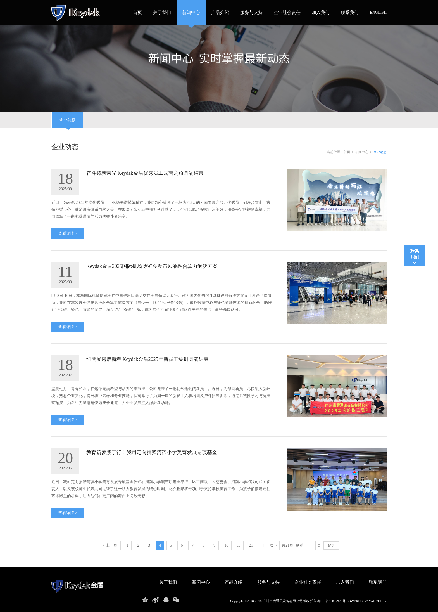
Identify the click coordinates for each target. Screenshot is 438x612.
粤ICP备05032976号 (331, 601)
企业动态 (67, 123)
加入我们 (321, 12)
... (238, 545)
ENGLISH (378, 12)
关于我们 (162, 12)
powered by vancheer (366, 601)
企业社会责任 (287, 12)
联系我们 (350, 12)
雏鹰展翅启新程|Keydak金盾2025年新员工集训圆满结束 (147, 359)
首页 (137, 12)
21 (251, 545)
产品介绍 (220, 12)
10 (226, 545)
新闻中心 (191, 12)
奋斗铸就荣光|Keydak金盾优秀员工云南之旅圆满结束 (145, 173)
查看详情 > (67, 233)
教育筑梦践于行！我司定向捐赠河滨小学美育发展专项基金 (151, 452)
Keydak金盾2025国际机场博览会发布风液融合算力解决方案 (152, 266)
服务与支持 (251, 12)
